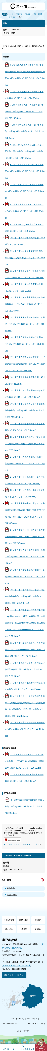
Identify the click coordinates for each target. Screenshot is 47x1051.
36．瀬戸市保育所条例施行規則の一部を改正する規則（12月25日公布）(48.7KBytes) (25, 729)
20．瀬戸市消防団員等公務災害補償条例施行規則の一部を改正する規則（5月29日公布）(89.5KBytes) (25, 410)
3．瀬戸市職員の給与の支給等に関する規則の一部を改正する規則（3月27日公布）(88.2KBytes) (24, 111)
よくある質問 (9, 920)
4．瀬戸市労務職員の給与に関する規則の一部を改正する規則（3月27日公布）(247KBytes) (24, 131)
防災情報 (38, 920)
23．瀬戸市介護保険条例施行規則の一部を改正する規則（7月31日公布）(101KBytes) (25, 463)
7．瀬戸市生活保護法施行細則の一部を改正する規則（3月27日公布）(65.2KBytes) (24, 191)
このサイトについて (16, 1019)
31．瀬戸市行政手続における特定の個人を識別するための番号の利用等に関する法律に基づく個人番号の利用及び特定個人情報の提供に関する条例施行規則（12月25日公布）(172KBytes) (25, 623)
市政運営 (28, 14)
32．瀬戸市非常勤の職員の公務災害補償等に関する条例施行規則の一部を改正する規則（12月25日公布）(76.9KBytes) (25, 649)
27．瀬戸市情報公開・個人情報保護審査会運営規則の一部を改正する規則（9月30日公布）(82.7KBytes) (25, 536)
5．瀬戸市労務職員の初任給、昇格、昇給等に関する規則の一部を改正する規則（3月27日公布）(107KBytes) (24, 151)
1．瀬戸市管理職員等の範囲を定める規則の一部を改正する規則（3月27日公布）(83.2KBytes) (24, 806)
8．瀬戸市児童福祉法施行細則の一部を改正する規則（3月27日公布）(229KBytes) (24, 211)
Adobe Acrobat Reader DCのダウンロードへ (22, 844)
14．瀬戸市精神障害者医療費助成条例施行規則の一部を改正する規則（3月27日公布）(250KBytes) (25, 304)
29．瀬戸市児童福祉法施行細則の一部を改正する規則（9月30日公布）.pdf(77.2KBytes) (25, 576)
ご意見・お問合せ (15, 975)
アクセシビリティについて (34, 1025)
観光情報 (38, 929)
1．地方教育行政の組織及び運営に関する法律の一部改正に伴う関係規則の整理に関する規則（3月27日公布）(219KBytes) (25, 761)
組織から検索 (23, 920)
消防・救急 (9, 929)
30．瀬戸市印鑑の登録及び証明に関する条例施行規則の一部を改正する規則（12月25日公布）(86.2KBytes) (25, 596)
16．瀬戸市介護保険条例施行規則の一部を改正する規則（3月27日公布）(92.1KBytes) (25, 344)
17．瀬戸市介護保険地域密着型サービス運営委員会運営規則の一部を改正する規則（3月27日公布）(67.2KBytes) (25, 364)
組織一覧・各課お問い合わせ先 (16, 965)
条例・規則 (12, 17)
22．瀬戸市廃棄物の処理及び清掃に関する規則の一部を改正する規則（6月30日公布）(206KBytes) (25, 443)
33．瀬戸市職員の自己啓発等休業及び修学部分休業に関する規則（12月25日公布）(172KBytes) (25, 669)
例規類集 (11, 888)
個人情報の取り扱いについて (12, 1025)
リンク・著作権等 (23, 1031)
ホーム (11, 14)
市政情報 (19, 14)
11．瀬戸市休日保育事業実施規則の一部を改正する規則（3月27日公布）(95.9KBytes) (25, 257)
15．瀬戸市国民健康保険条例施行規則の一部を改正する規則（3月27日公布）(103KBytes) (25, 324)
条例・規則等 (38, 14)
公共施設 (23, 929)
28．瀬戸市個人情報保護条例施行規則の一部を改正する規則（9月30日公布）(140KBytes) (25, 556)
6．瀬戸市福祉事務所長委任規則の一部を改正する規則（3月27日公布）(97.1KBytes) (25, 171)
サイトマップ (32, 1019)
